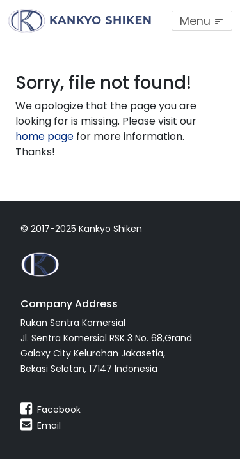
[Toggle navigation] (202, 21)
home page (44, 136)
